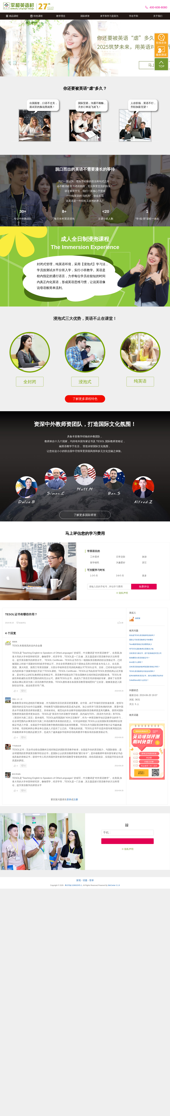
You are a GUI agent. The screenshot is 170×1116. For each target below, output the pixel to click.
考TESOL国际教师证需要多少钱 (141, 649)
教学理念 (60, 16)
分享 (120, 623)
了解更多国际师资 (85, 514)
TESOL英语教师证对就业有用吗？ (142, 671)
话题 (85, 880)
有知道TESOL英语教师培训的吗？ (142, 635)
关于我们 (157, 16)
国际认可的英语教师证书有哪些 (141, 640)
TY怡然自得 (16, 746)
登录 (69, 799)
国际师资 (85, 16)
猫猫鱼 (14, 642)
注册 (75, 799)
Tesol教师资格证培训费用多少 (140, 644)
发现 (78, 880)
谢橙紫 (137, 618)
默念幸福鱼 (16, 774)
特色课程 (36, 16)
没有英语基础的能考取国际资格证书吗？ (144, 667)
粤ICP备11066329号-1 (73, 885)
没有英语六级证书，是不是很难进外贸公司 (145, 653)
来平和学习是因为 (109, 16)
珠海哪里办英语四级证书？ (139, 658)
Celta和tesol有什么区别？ (139, 680)
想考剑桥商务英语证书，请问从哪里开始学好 (146, 676)
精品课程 (12, 16)
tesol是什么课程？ (136, 662)
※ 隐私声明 (122, 593)
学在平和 (133, 16)
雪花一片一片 (17, 699)
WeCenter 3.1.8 (114, 885)
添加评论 (21, 623)
